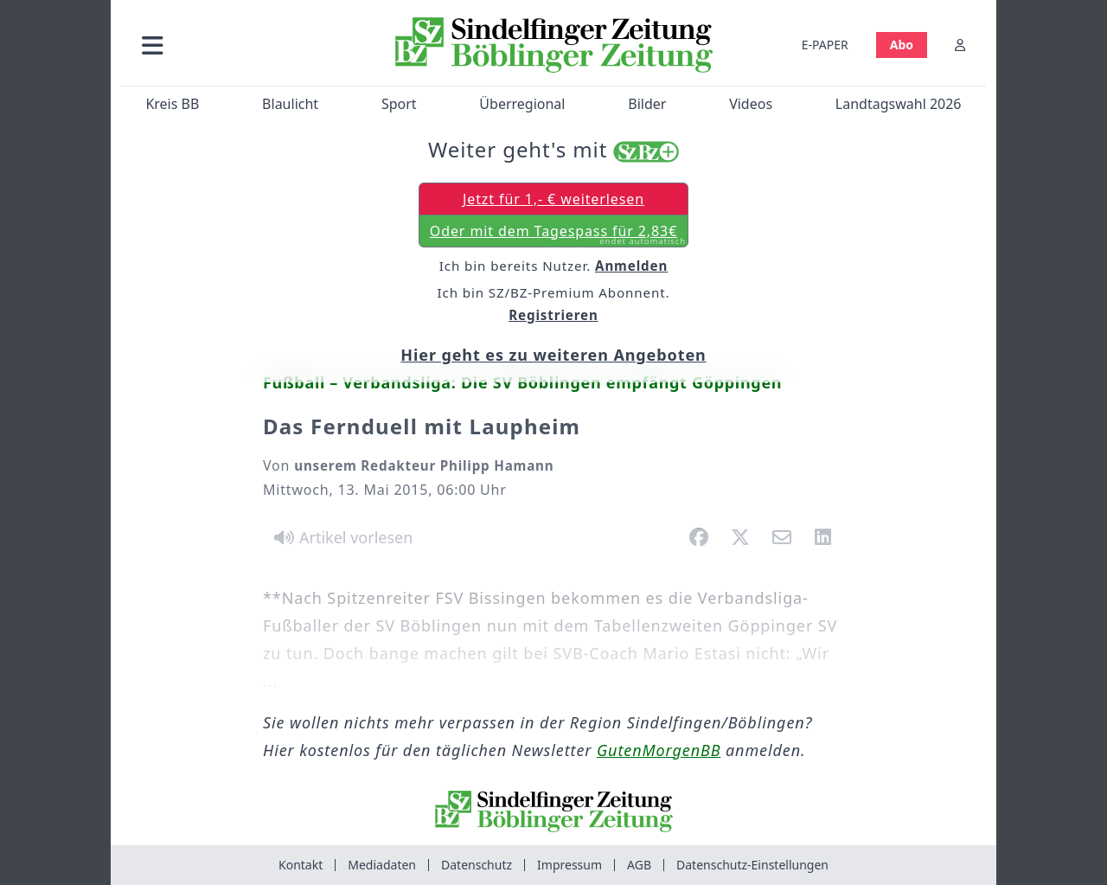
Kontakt (300, 864)
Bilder (647, 103)
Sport (399, 103)
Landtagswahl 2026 (898, 103)
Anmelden (631, 265)
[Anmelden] (960, 44)
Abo (901, 44)
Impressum (569, 864)
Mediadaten (382, 864)
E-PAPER (825, 44)
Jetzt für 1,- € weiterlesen (553, 198)
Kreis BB (172, 103)
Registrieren (553, 315)
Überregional (522, 103)
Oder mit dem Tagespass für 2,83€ (558, 234)
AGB (639, 864)
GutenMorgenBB (658, 750)
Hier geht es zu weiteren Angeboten (553, 354)
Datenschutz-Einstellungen (752, 864)
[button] (245, 44)
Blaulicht (290, 103)
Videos (750, 103)
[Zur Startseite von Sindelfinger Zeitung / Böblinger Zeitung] (554, 45)
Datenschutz (476, 864)
